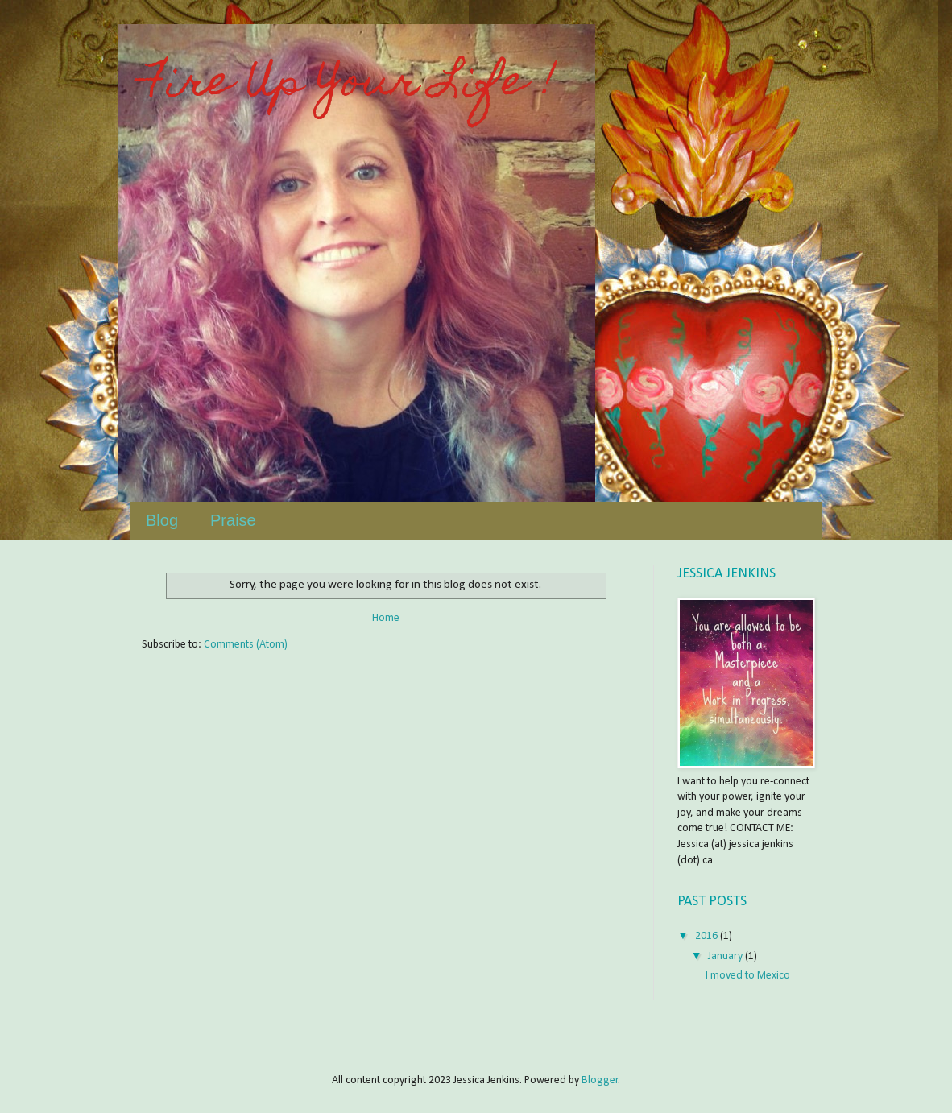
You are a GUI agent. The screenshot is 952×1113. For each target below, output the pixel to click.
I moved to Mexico (748, 976)
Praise (233, 520)
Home (385, 618)
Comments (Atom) (246, 645)
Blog (162, 520)
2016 (707, 936)
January (726, 956)
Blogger (600, 1080)
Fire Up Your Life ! (349, 85)
